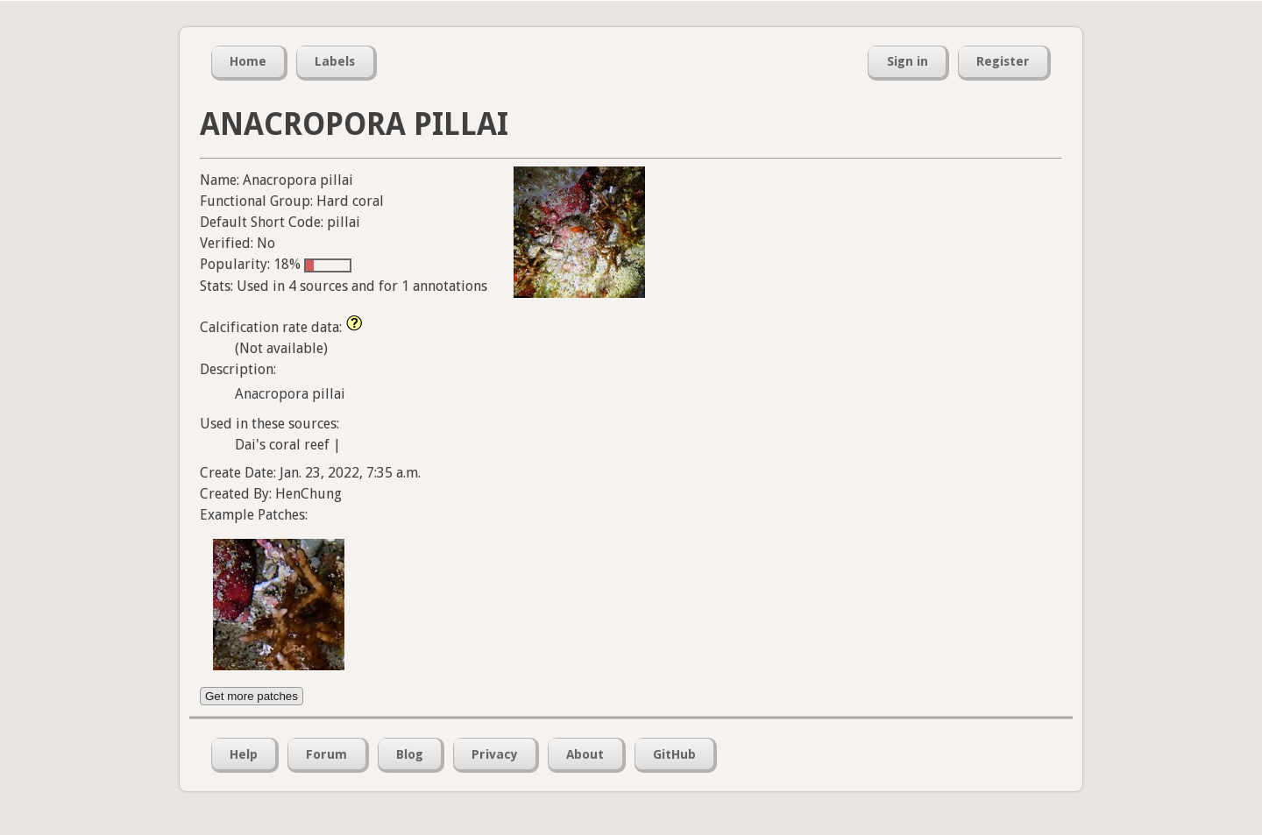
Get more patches (251, 696)
